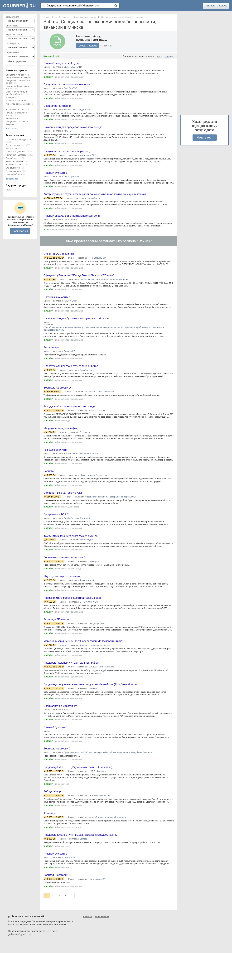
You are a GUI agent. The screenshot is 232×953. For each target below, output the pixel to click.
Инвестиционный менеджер (19, 104)
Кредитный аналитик (16, 100)
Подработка (11, 158)
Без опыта (11, 148)
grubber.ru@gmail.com (19, 946)
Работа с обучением (15, 151)
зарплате (169, 56)
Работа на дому (13, 161)
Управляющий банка (16, 109)
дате (159, 56)
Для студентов (13, 168)
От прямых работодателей (18, 139)
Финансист (11, 118)
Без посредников (14, 145)
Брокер (9, 97)
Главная (87, 928)
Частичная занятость (16, 155)
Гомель (9, 190)
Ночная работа (13, 174)
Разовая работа (13, 171)
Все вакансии (102, 928)
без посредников (17, 61)
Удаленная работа (15, 164)
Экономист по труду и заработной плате (16, 93)
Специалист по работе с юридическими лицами (17, 76)
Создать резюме (88, 45)
